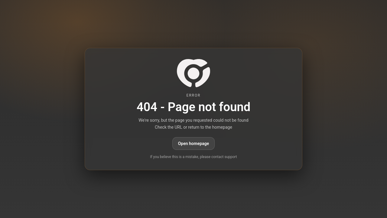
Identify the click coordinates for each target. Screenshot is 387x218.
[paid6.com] (193, 73)
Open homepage (193, 143)
